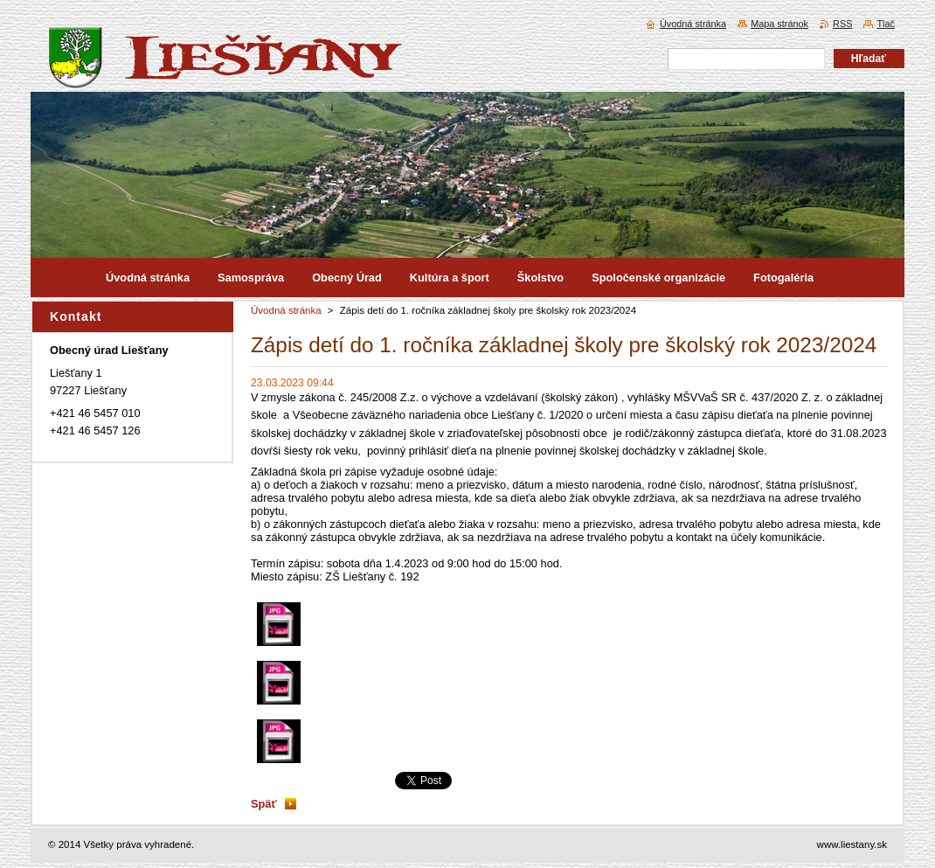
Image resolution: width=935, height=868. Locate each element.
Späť (264, 803)
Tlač (885, 23)
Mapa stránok (779, 23)
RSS (842, 23)
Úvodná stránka (286, 310)
